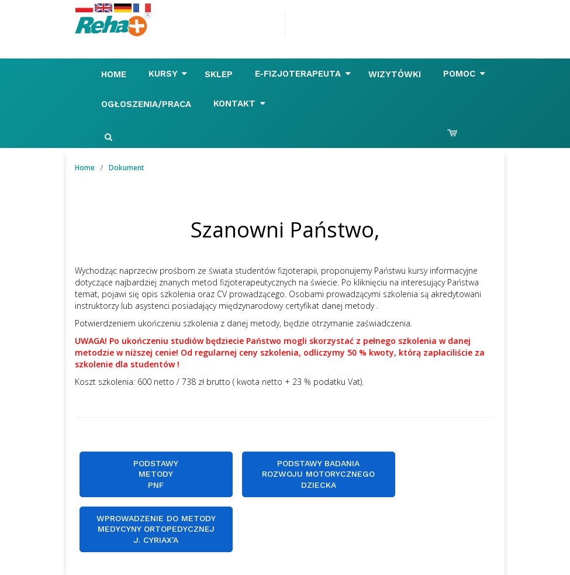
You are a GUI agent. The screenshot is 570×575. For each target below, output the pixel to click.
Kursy (167, 74)
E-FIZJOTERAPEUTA (303, 74)
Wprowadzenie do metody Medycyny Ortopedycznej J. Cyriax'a (156, 529)
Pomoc (464, 74)
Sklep (220, 74)
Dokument (126, 168)
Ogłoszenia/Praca (147, 104)
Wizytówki (396, 74)
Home (115, 74)
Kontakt (239, 103)
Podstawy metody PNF (155, 474)
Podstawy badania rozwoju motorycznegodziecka (318, 474)
